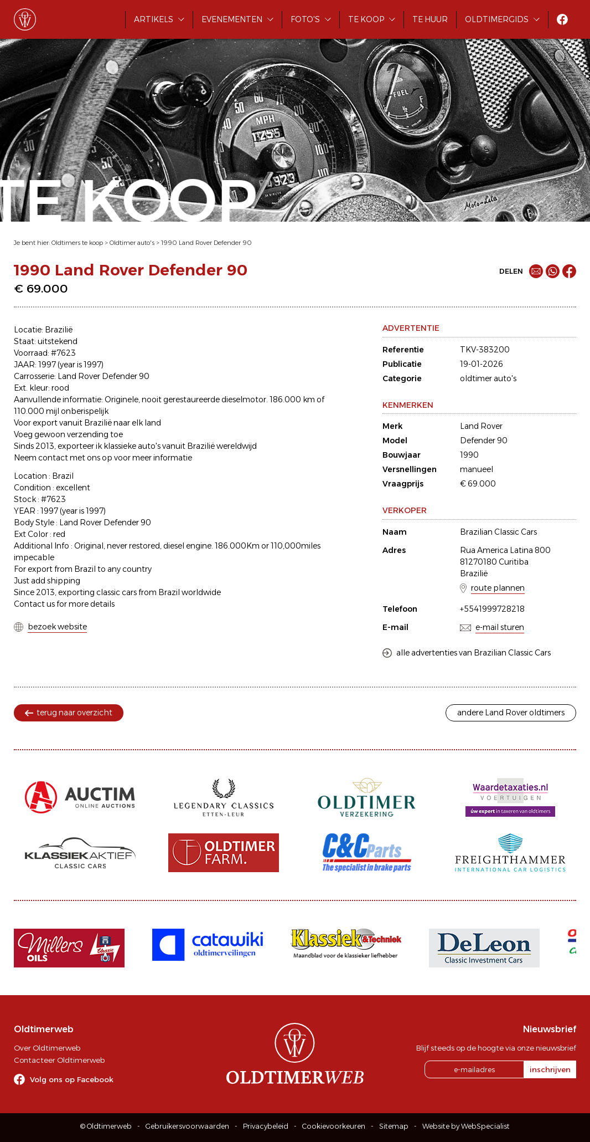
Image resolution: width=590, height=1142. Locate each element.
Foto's (305, 19)
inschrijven (550, 1069)
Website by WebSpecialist (466, 1126)
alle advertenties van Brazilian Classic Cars (473, 653)
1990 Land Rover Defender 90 (206, 243)
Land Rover (481, 426)
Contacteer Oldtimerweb (59, 1060)
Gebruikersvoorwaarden (187, 1126)
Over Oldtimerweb (47, 1047)
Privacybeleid (265, 1126)
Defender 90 (484, 440)
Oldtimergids (497, 19)
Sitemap (393, 1126)
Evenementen (231, 19)
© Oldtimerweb (106, 1126)
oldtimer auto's (488, 378)
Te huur (430, 19)
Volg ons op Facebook (71, 1079)
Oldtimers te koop (77, 243)
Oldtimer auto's (132, 243)
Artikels (153, 19)
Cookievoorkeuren (333, 1126)
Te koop (366, 19)
